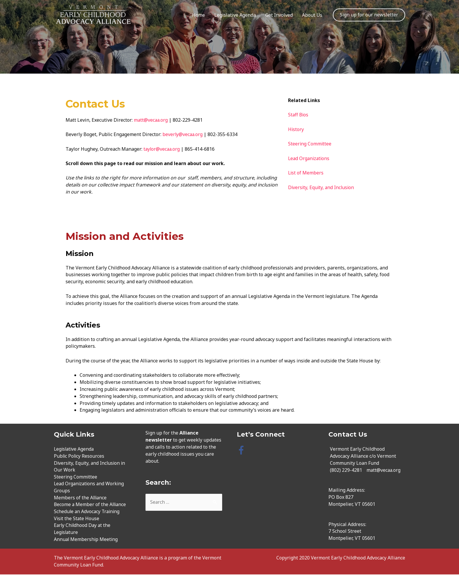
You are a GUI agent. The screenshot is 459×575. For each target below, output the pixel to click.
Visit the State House (77, 519)
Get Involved (279, 15)
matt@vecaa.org (151, 120)
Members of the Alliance (81, 498)
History (296, 129)
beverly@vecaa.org (182, 134)
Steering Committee (310, 143)
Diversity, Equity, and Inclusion (322, 187)
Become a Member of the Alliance (91, 505)
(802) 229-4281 (346, 470)
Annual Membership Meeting (86, 540)
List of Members (306, 172)
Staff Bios (298, 114)
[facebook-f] (242, 450)
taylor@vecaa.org (162, 149)
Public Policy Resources (79, 456)
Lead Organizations (309, 158)
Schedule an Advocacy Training (87, 512)
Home (198, 15)
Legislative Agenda (235, 15)
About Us (312, 15)
